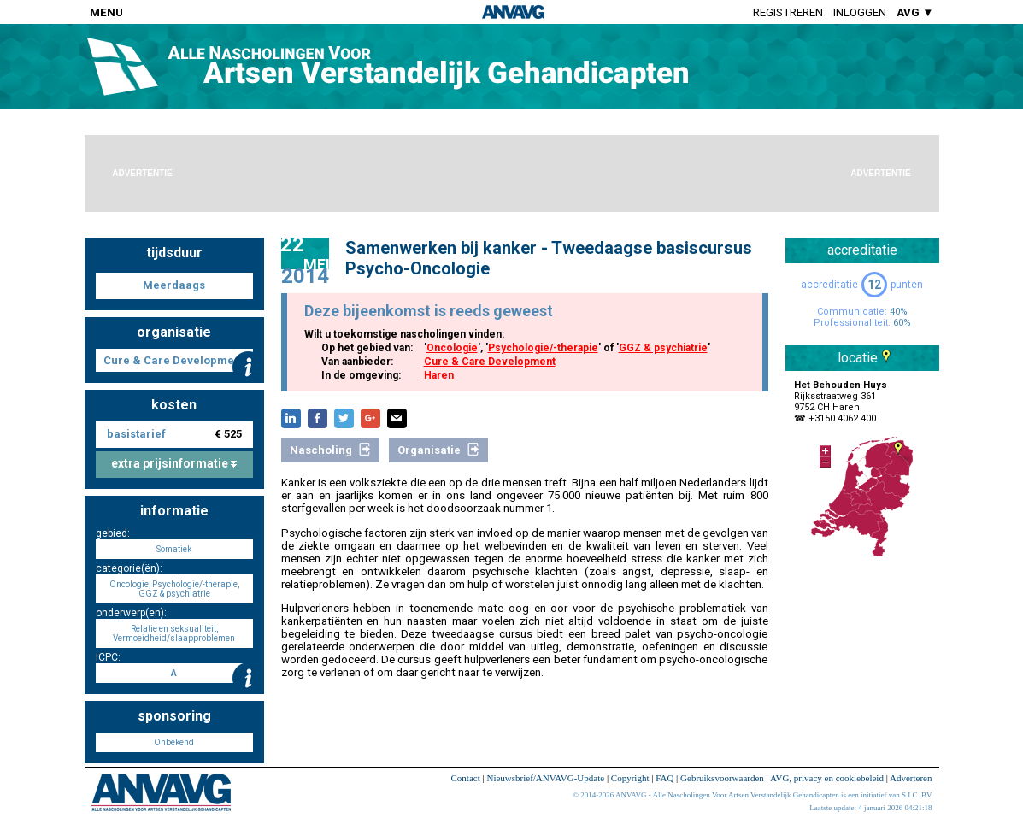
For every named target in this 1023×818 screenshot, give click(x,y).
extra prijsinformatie (174, 463)
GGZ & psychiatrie (663, 348)
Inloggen (859, 12)
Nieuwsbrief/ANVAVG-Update (545, 778)
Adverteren (911, 778)
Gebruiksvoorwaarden (722, 778)
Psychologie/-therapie (543, 348)
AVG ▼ (915, 12)
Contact (465, 778)
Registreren (788, 12)
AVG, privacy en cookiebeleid (827, 778)
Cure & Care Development (490, 362)
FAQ (664, 778)
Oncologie (452, 348)
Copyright (630, 778)
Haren (439, 375)
